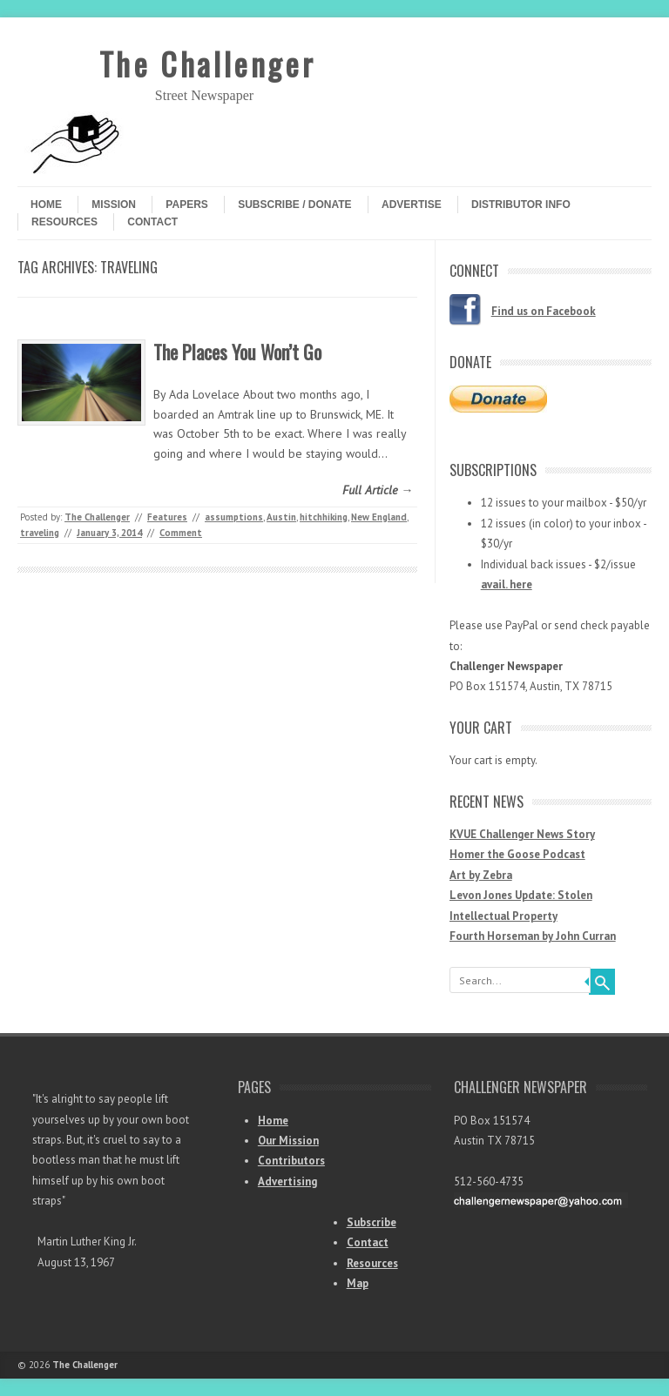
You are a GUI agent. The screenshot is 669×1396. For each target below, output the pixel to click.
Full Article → (377, 490)
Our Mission (288, 1140)
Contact (152, 222)
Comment (180, 533)
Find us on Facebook (543, 311)
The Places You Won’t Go (237, 352)
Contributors (291, 1160)
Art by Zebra (480, 875)
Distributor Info (521, 204)
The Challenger (207, 63)
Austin (281, 517)
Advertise (412, 204)
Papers (186, 204)
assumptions (234, 517)
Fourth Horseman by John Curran (532, 936)
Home (46, 204)
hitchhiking (324, 517)
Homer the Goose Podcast (517, 854)
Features (167, 517)
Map (357, 1283)
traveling (39, 533)
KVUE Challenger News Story (522, 834)
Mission (113, 204)
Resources (64, 222)
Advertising (287, 1181)
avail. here (506, 584)
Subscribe (371, 1222)
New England (379, 517)
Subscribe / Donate (294, 204)
